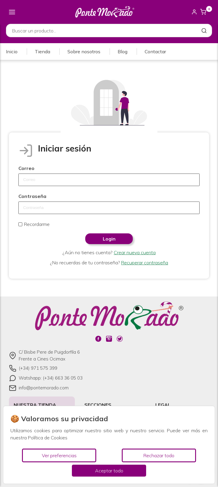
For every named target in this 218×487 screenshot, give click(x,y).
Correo (26, 168)
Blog (122, 51)
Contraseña (32, 196)
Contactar (155, 51)
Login (109, 239)
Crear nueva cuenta (135, 252)
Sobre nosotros (83, 51)
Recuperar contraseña (144, 263)
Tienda (42, 51)
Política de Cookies (47, 438)
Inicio (12, 51)
